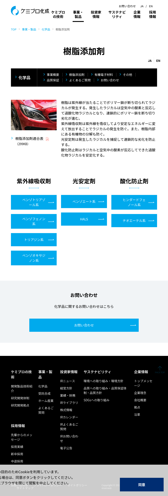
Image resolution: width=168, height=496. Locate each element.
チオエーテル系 (134, 220)
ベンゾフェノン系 (33, 221)
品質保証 (53, 80)
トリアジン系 (34, 239)
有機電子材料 (103, 75)
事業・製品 (29, 29)
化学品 (46, 29)
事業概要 (53, 75)
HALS (84, 219)
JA (142, 6)
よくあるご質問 (80, 80)
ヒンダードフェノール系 (134, 202)
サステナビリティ (117, 14)
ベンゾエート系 (83, 201)
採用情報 (152, 14)
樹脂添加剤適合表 (29, 138)
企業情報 (136, 14)
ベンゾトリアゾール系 (33, 202)
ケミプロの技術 (58, 14)
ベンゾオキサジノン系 (33, 258)
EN (151, 6)
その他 (127, 75)
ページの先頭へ (160, 369)
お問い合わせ (110, 80)
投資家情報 (96, 14)
